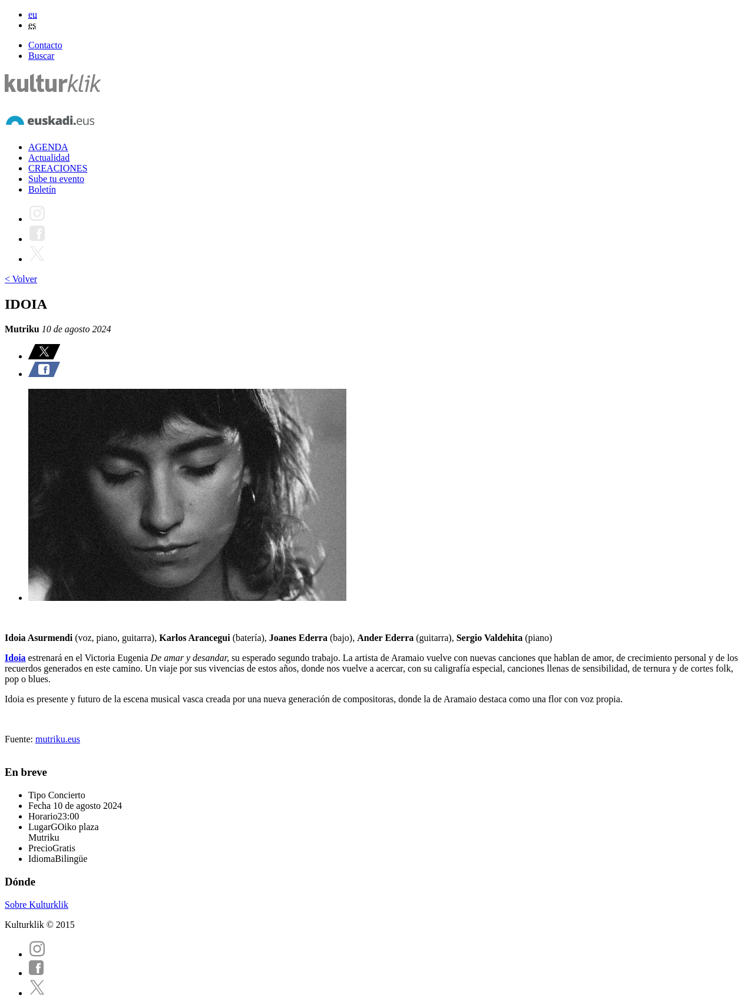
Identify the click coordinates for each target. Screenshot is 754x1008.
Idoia (15, 658)
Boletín (42, 189)
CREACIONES (57, 168)
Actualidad (49, 158)
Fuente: (20, 739)
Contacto (45, 45)
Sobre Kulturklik (36, 905)
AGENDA (48, 147)
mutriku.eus (57, 739)
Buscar (41, 56)
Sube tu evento (56, 179)
